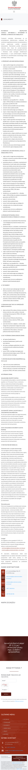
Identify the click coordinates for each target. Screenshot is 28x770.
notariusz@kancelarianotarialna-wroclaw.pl (13, 550)
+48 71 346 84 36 (10, 588)
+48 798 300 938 (10, 594)
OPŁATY (5, 731)
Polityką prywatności (19, 701)
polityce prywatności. (17, 763)
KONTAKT (5, 734)
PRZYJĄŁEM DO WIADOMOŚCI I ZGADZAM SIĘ (19, 758)
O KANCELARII (6, 722)
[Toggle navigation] (14, 11)
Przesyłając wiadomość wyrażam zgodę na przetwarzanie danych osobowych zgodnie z (15, 700)
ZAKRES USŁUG (7, 728)
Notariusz (6, 719)
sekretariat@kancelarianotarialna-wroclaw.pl (13, 548)
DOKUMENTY (6, 725)
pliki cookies (19, 769)
